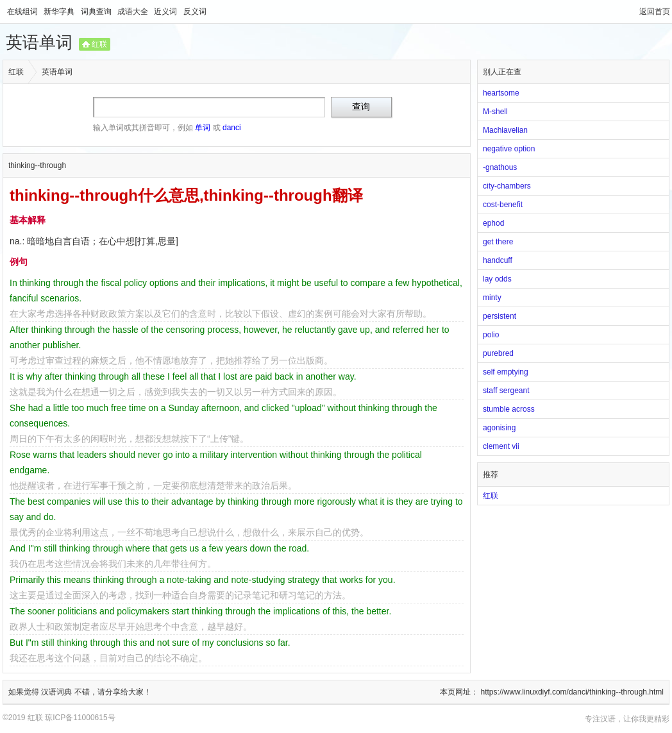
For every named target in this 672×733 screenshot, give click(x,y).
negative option (509, 148)
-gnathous (500, 167)
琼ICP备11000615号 (80, 717)
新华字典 (60, 11)
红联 (99, 44)
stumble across (509, 409)
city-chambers (507, 185)
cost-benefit (503, 204)
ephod (493, 223)
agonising (499, 427)
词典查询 (97, 11)
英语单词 (39, 42)
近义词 (166, 11)
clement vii (501, 446)
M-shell (495, 111)
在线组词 (23, 11)
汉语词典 (57, 691)
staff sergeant (506, 390)
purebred (498, 353)
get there (498, 241)
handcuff (497, 260)
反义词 (194, 11)
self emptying (505, 371)
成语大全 (133, 11)
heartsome (501, 92)
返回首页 (654, 11)
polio (491, 334)
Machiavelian (505, 130)
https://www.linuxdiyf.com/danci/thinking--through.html (572, 691)
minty (492, 297)
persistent (499, 316)
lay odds (497, 278)
